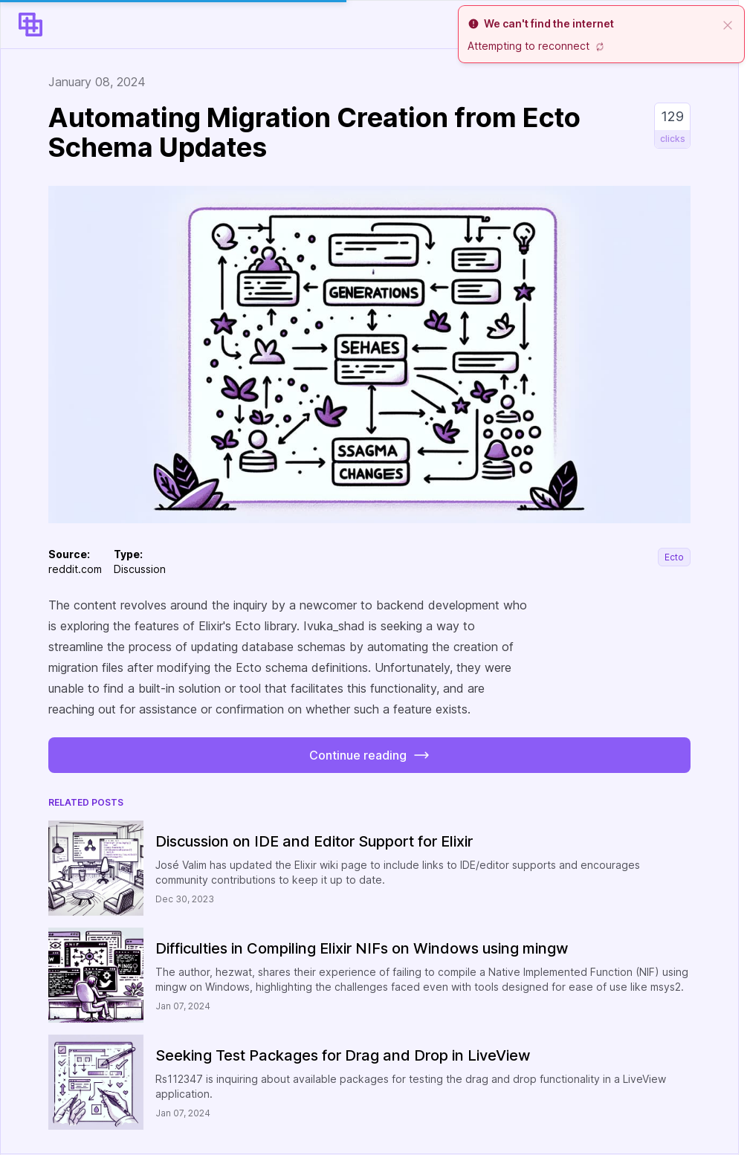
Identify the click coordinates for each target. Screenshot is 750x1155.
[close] (727, 24)
